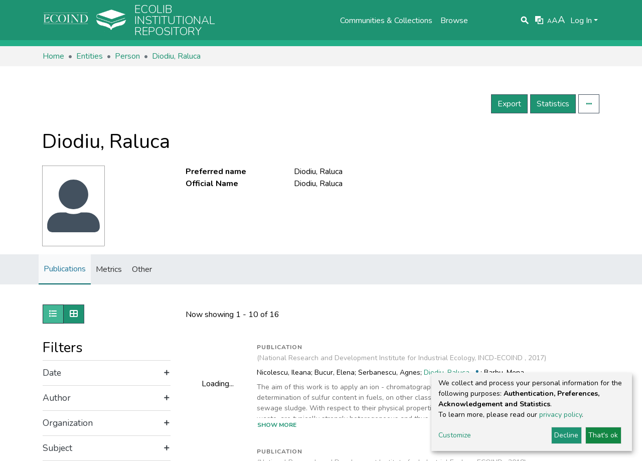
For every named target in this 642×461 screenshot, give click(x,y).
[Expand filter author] (107, 398)
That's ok (603, 435)
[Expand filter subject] (107, 448)
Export (509, 103)
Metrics (109, 269)
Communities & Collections (386, 20)
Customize (454, 435)
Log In (581, 20)
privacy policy (560, 414)
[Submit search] (525, 21)
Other (142, 269)
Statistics (553, 103)
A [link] (549, 21)
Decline (566, 435)
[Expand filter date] (107, 373)
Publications (65, 268)
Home (53, 56)
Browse (454, 20)
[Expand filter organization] (107, 423)
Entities (89, 56)
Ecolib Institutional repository (174, 20)
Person (127, 56)
